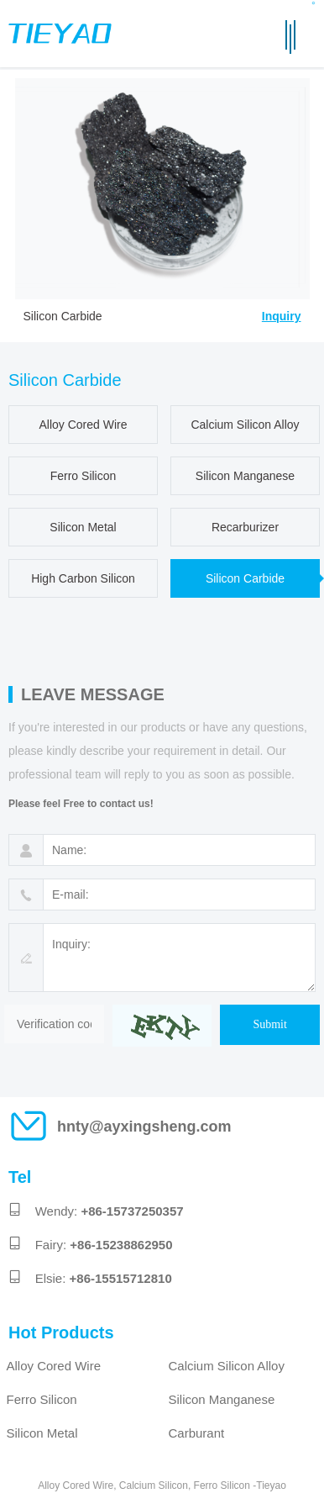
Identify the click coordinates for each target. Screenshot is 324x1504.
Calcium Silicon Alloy (245, 424)
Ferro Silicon (83, 476)
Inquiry (281, 316)
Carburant (197, 1433)
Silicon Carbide (245, 578)
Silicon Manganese (245, 476)
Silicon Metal (83, 527)
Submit (269, 1024)
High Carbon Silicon (83, 578)
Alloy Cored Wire (83, 424)
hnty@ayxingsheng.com (144, 1126)
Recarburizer (245, 527)
